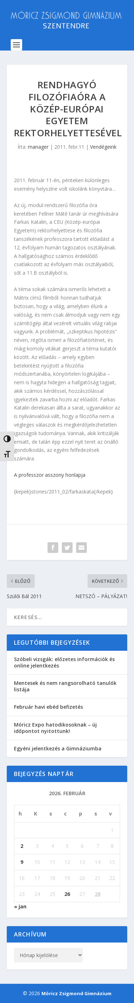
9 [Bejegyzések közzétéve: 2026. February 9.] (21, 862)
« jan (20, 906)
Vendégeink (103, 146)
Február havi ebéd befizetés (48, 706)
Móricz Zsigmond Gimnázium (76, 993)
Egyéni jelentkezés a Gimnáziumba (57, 748)
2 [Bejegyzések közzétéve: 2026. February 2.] (21, 846)
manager (38, 146)
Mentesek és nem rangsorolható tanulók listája (65, 686)
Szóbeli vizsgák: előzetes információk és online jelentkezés (64, 662)
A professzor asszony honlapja (49, 474)
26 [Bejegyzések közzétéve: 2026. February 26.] (67, 894)
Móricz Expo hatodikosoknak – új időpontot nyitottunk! (55, 727)
